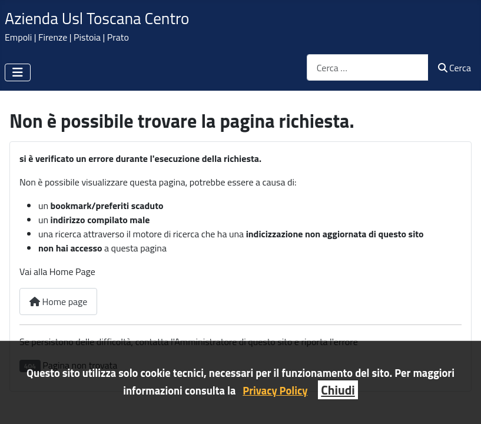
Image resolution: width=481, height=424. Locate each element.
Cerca (454, 68)
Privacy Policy (275, 390)
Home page (58, 301)
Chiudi (337, 389)
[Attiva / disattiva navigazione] (18, 72)
